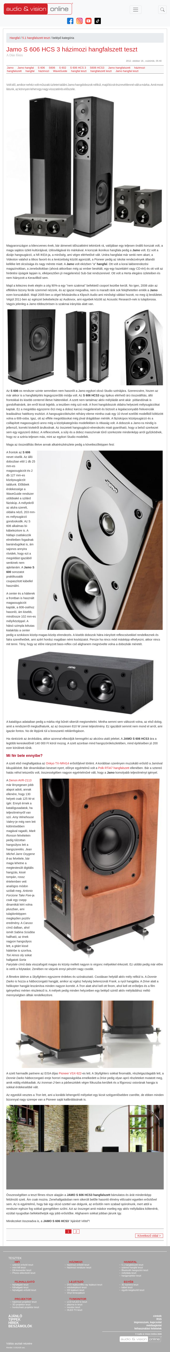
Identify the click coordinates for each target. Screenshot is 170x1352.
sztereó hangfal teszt (132, 1267)
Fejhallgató (25, 1281)
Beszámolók (20, 1326)
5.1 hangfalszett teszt (36, 38)
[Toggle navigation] (135, 9)
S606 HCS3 (97, 67)
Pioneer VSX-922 (70, 1073)
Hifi (17, 1262)
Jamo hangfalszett (119, 67)
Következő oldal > (149, 1235)
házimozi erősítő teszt (78, 1265)
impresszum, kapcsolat (148, 1322)
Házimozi (75, 1262)
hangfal (30, 71)
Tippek (14, 1319)
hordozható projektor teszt (25, 1307)
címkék (157, 1316)
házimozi (43, 71)
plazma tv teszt (74, 1304)
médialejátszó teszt (77, 1287)
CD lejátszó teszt (75, 1290)
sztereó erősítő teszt (22, 1265)
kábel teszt (127, 1287)
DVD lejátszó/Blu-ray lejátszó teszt (84, 1284)
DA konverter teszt (21, 1270)
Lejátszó (76, 1281)
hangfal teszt (79, 71)
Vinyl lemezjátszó (76, 1293)
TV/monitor (77, 1299)
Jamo (10, 67)
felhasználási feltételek (148, 1328)
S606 (52, 67)
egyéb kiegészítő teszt (133, 1290)
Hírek (13, 1323)
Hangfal (15, 38)
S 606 (41, 67)
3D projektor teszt (21, 1304)
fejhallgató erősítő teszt (24, 1290)
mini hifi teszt (19, 1267)
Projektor (23, 1299)
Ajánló (15, 1316)
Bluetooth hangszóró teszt (135, 1270)
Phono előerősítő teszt (23, 1273)
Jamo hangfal (25, 67)
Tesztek (15, 1258)
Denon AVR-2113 (20, 780)
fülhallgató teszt (20, 1287)
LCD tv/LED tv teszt (77, 1302)
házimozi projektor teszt (24, 1302)
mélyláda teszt (129, 1273)
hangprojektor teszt (131, 1275)
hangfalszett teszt (101, 71)
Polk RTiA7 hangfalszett (113, 768)
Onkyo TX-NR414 (57, 763)
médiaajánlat (154, 1325)
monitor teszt (73, 1307)
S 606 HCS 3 (78, 67)
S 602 (62, 67)
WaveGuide (60, 71)
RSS (159, 1319)
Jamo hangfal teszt (126, 71)
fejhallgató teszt (20, 1284)
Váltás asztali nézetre (19, 1343)
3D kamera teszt (130, 1284)
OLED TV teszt (74, 1310)
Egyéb (129, 1281)
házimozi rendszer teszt (79, 1267)
